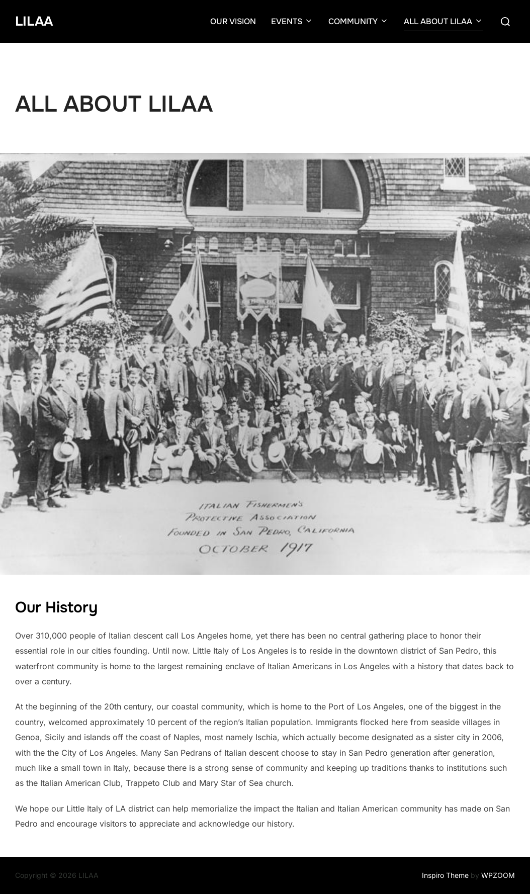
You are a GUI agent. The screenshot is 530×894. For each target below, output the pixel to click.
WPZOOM (498, 875)
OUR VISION (233, 21)
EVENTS (292, 21)
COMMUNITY (358, 21)
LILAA (34, 21)
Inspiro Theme (445, 875)
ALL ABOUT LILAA (443, 21)
